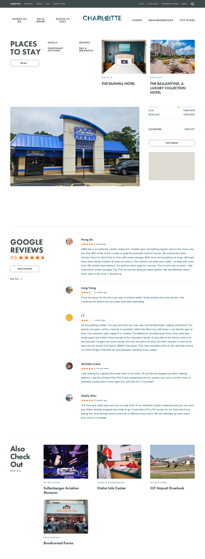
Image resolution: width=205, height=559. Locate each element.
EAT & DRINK (40, 20)
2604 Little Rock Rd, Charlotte (107, 75)
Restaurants (52, 537)
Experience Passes (170, 4)
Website (124, 79)
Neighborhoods (161, 20)
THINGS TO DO (19, 20)
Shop (141, 4)
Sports (39, 4)
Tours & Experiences (110, 482)
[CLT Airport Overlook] (172, 462)
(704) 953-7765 (93, 79)
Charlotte (15, 4)
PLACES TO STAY (63, 20)
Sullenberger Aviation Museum (61, 490)
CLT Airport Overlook (167, 488)
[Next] (135, 145)
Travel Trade (59, 4)
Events (137, 20)
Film (48, 4)
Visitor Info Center (111, 488)
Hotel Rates (152, 4)
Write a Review (24, 269)
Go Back (8, 44)
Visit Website (171, 143)
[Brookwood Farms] (66, 517)
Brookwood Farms (58, 543)
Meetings (28, 4)
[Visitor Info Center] (119, 462)
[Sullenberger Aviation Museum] (66, 462)
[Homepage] (102, 20)
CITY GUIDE (187, 20)
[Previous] (15, 145)
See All (17, 470)
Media (184, 4)
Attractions (52, 482)
